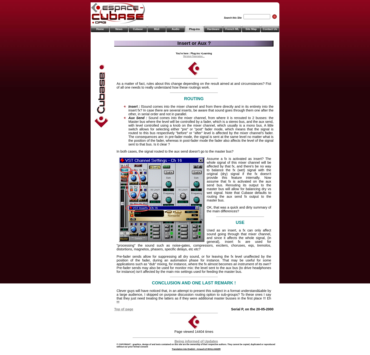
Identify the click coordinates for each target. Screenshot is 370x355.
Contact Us (270, 29)
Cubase (138, 29)
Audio (176, 29)
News (118, 29)
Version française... (194, 56)
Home (100, 29)
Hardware (213, 29)
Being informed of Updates (196, 341)
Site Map (250, 29)
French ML (232, 29)
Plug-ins (194, 29)
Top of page (123, 309)
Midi (156, 29)
